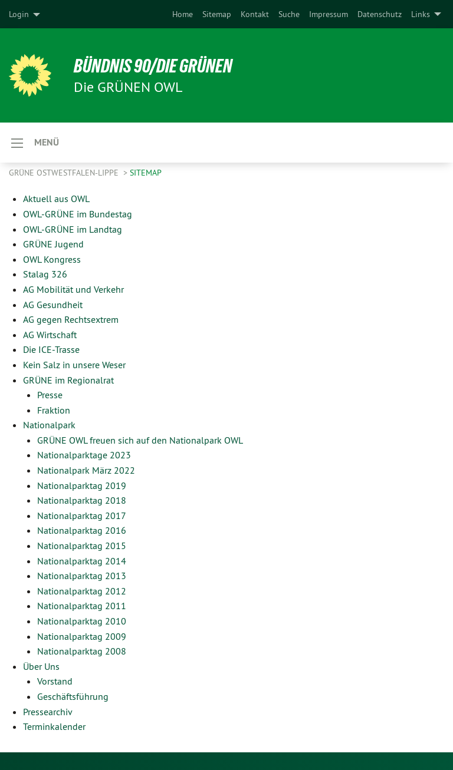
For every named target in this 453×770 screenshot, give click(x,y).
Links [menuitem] (420, 14)
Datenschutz (379, 14)
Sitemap (216, 14)
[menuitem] (182, 14)
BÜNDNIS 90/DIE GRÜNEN (154, 66)
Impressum (328, 14)
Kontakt (255, 14)
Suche (289, 14)
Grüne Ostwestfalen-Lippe (65, 172)
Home (182, 14)
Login (19, 14)
